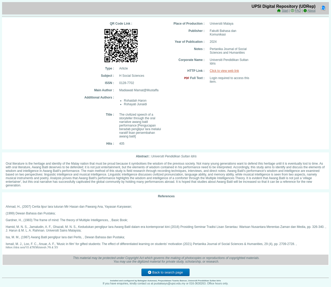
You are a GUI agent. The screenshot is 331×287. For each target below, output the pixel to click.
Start (285, 10)
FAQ (298, 10)
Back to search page (165, 272)
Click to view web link (224, 71)
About (311, 10)
